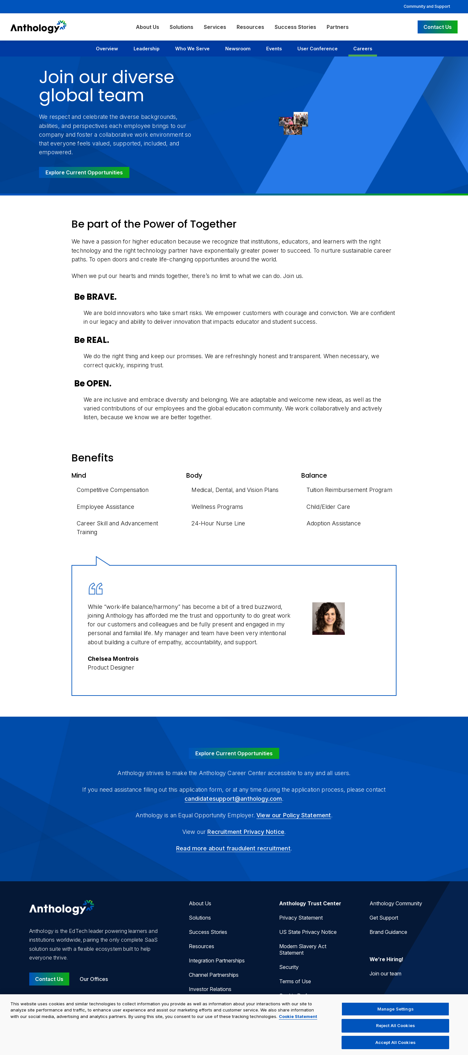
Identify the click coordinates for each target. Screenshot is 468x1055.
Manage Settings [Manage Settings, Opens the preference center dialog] (395, 1013)
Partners (338, 27)
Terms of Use (295, 981)
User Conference (317, 48)
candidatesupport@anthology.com (233, 798)
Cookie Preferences (302, 995)
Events (274, 48)
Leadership (147, 48)
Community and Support (427, 6)
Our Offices (94, 979)
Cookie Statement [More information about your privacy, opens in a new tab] (298, 1020)
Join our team (385, 973)
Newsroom (238, 48)
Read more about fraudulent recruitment (233, 848)
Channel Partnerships (214, 975)
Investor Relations (210, 989)
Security (289, 967)
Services (215, 27)
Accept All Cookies (395, 1046)
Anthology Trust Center (310, 903)
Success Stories (295, 27)
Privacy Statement (301, 917)
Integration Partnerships (217, 960)
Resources (250, 27)
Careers (362, 48)
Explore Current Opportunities (84, 172)
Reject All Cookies (395, 1029)
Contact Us (437, 27)
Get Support (384, 917)
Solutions (181, 27)
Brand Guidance (388, 932)
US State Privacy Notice (308, 932)
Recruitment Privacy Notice (245, 831)
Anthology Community (396, 903)
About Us (147, 27)
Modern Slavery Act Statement (302, 949)
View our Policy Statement (293, 815)
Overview (107, 48)
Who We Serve (192, 48)
